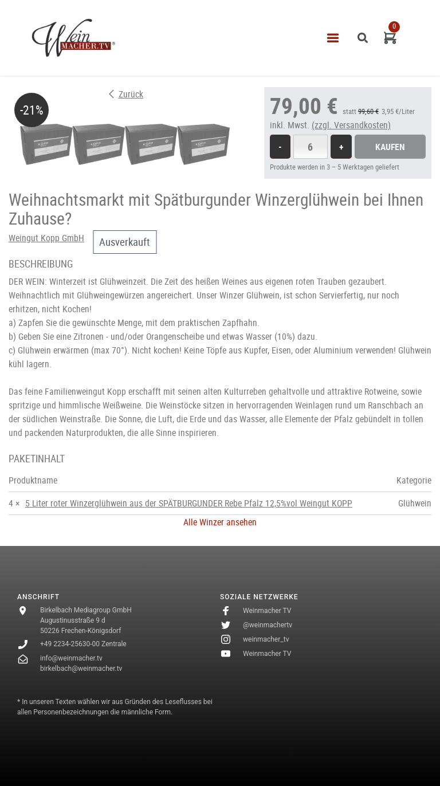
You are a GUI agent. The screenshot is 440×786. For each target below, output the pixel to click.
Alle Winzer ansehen (220, 522)
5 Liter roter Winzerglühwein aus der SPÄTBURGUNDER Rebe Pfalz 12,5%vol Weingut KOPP (188, 503)
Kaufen (390, 146)
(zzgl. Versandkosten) (351, 125)
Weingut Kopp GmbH (46, 237)
